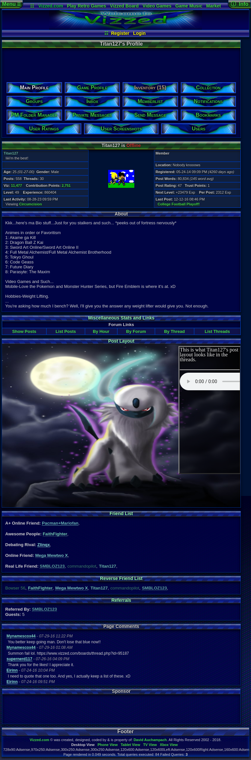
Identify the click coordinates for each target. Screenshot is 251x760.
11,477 (16, 185)
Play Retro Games (86, 5)
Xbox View (169, 745)
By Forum (136, 331)
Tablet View (130, 745)
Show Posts (24, 331)
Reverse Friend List (121, 578)
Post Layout (121, 341)
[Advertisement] (121, 63)
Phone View (107, 745)
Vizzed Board (124, 5)
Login (139, 33)
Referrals (121, 600)
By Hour (101, 331)
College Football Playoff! (179, 204)
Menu (11, 4)
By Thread (174, 331)
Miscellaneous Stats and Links (121, 317)
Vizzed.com (50, 5)
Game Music (188, 5)
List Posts (66, 331)
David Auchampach (150, 740)
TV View (150, 745)
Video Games (156, 5)
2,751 (66, 185)
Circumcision (30, 204)
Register (120, 33)
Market (213, 5)
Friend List (121, 513)
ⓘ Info (239, 4)
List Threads (217, 331)
